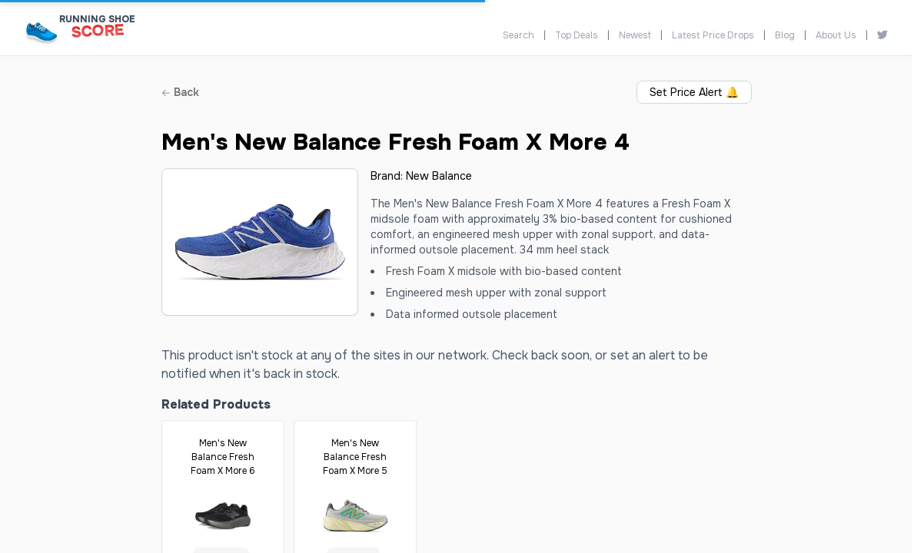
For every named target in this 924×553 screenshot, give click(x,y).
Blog (785, 35)
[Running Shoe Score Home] (42, 31)
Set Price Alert (694, 92)
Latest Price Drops (713, 35)
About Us (836, 35)
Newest (635, 35)
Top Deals (576, 35)
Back (180, 92)
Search (518, 35)
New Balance (439, 176)
